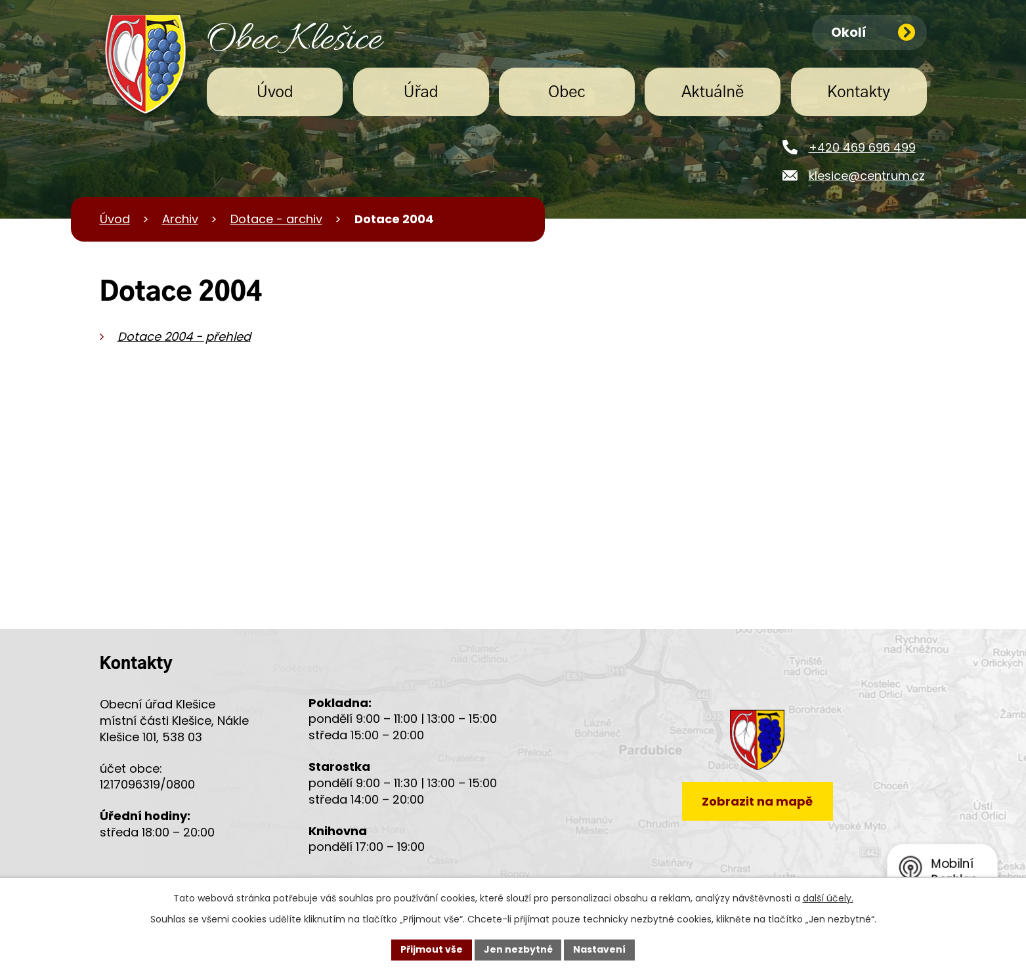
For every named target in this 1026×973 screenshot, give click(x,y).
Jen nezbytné (518, 949)
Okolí (873, 32)
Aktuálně (712, 92)
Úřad (421, 92)
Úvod (275, 92)
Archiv (180, 219)
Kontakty (858, 92)
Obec (566, 92)
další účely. (828, 898)
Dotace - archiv (276, 219)
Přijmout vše (431, 949)
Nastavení (600, 949)
